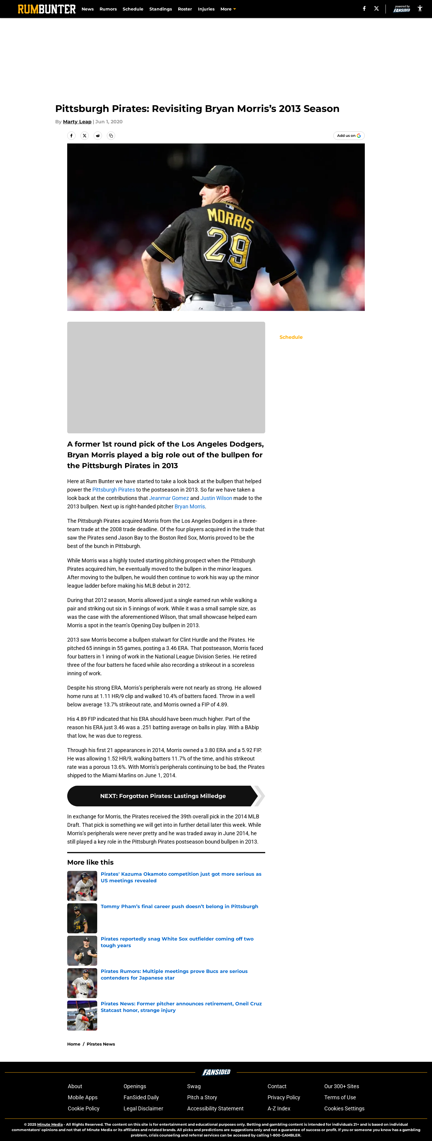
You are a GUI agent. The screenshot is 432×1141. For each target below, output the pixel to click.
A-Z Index (279, 1108)
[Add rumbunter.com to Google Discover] (349, 135)
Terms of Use (340, 1097)
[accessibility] (420, 8)
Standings (160, 9)
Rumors (108, 9)
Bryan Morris (190, 506)
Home (73, 1044)
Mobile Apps (83, 1097)
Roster (185, 9)
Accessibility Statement (215, 1108)
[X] (376, 8)
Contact (277, 1086)
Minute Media (50, 1124)
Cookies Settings (344, 1108)
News (88, 9)
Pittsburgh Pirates (113, 489)
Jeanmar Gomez (169, 498)
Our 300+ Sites (341, 1086)
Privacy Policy (284, 1097)
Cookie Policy (84, 1108)
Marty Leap (77, 122)
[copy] (111, 135)
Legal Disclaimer (143, 1108)
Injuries (206, 9)
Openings (135, 1086)
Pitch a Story (202, 1097)
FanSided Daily (141, 1097)
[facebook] (364, 8)
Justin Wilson (216, 498)
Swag (194, 1086)
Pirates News (101, 1044)
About (75, 1086)
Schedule (133, 9)
